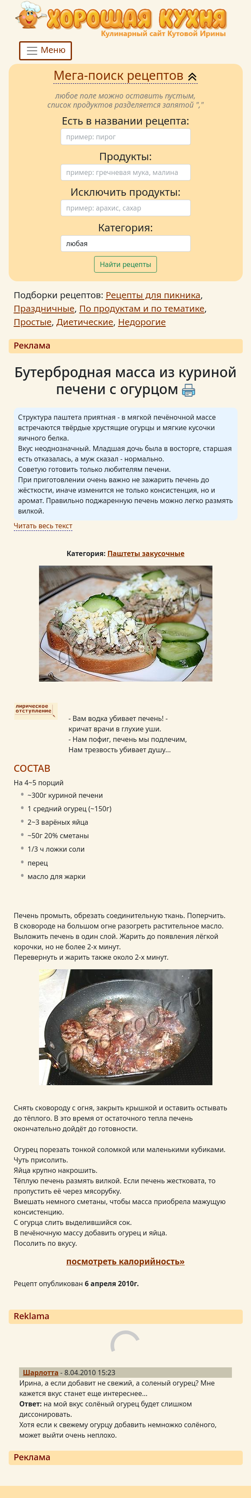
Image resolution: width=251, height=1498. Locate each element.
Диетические (84, 322)
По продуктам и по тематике (142, 308)
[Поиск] (126, 136)
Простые (33, 322)
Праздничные (44, 308)
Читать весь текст (43, 525)
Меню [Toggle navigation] (46, 50)
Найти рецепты (125, 264)
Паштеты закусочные (146, 553)
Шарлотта (41, 1372)
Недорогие (142, 322)
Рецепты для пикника (153, 295)
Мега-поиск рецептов (125, 74)
